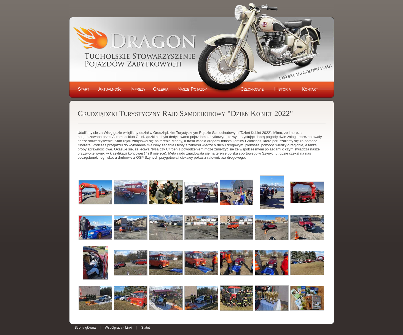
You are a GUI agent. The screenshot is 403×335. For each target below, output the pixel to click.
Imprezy (138, 89)
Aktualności (110, 89)
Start (83, 89)
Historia (282, 89)
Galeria (160, 89)
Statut (145, 327)
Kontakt (310, 89)
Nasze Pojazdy (192, 89)
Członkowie (252, 89)
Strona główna (85, 327)
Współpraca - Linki (118, 327)
